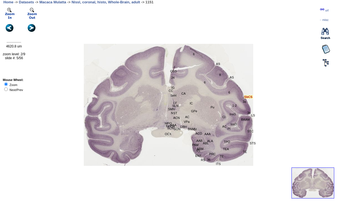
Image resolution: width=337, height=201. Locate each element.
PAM (195, 145)
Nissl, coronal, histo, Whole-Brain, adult (105, 2)
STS (252, 143)
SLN (175, 105)
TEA (226, 149)
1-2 (234, 105)
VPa (187, 121)
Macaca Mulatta (52, 2)
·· (324, 19)
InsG (233, 114)
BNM (191, 129)
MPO (168, 123)
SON (177, 129)
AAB (199, 140)
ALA (210, 141)
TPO (227, 141)
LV (175, 102)
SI (195, 129)
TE (222, 156)
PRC (212, 154)
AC (187, 117)
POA (171, 126)
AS (232, 77)
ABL (206, 143)
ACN (176, 117)
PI (229, 128)
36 (208, 159)
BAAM (245, 119)
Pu (212, 107)
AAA (207, 134)
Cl (224, 117)
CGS (173, 71)
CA (183, 93)
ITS (218, 164)
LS (253, 115)
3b (248, 112)
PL (198, 150)
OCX (168, 134)
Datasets (26, 2)
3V (167, 126)
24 (173, 77)
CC (171, 90)
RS (203, 160)
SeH (173, 95)
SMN (171, 109)
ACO (198, 133)
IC (191, 103)
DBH (183, 126)
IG (173, 87)
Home (8, 2)
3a (244, 101)
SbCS (248, 97)
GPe (194, 111)
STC (250, 131)
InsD (234, 124)
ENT (198, 155)
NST (174, 113)
